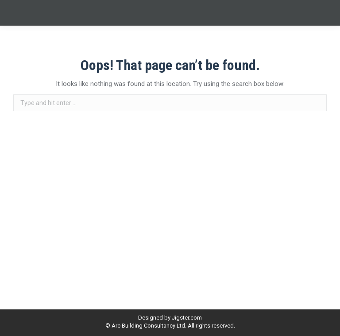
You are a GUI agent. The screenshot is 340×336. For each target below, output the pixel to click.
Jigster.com (187, 317)
